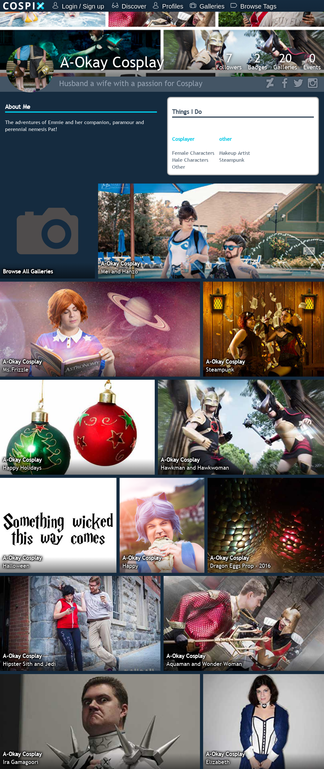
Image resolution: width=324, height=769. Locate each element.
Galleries (285, 61)
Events (312, 61)
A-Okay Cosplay (112, 62)
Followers (229, 61)
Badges (257, 61)
